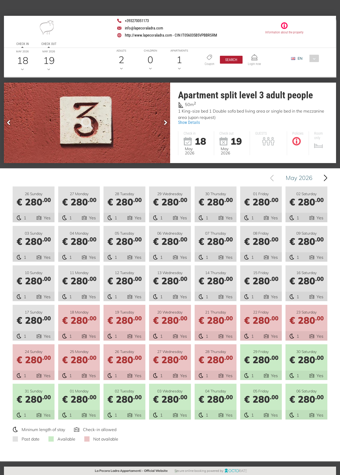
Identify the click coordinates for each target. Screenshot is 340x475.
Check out (48, 44)
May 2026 (299, 177)
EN (300, 58)
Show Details (189, 122)
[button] (231, 60)
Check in (22, 44)
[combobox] (307, 58)
